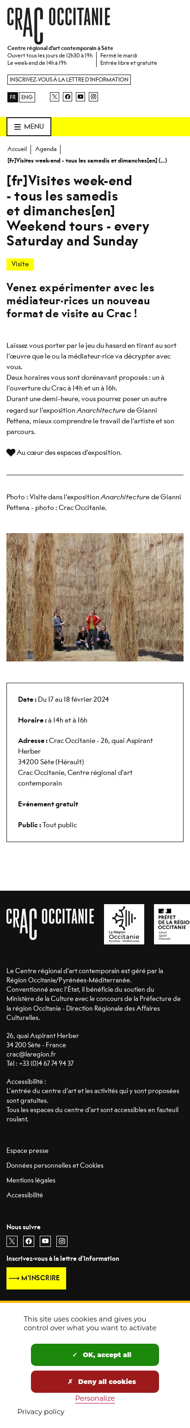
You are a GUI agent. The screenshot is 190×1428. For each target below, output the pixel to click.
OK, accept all (101, 1355)
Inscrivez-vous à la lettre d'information (69, 79)
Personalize (95, 1398)
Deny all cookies (101, 1382)
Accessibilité (24, 1195)
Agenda (46, 149)
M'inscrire (40, 1278)
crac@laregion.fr (31, 1054)
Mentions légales (30, 1180)
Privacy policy (41, 1411)
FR (13, 97)
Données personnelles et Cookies (55, 1165)
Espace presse (27, 1150)
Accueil (17, 149)
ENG (27, 97)
